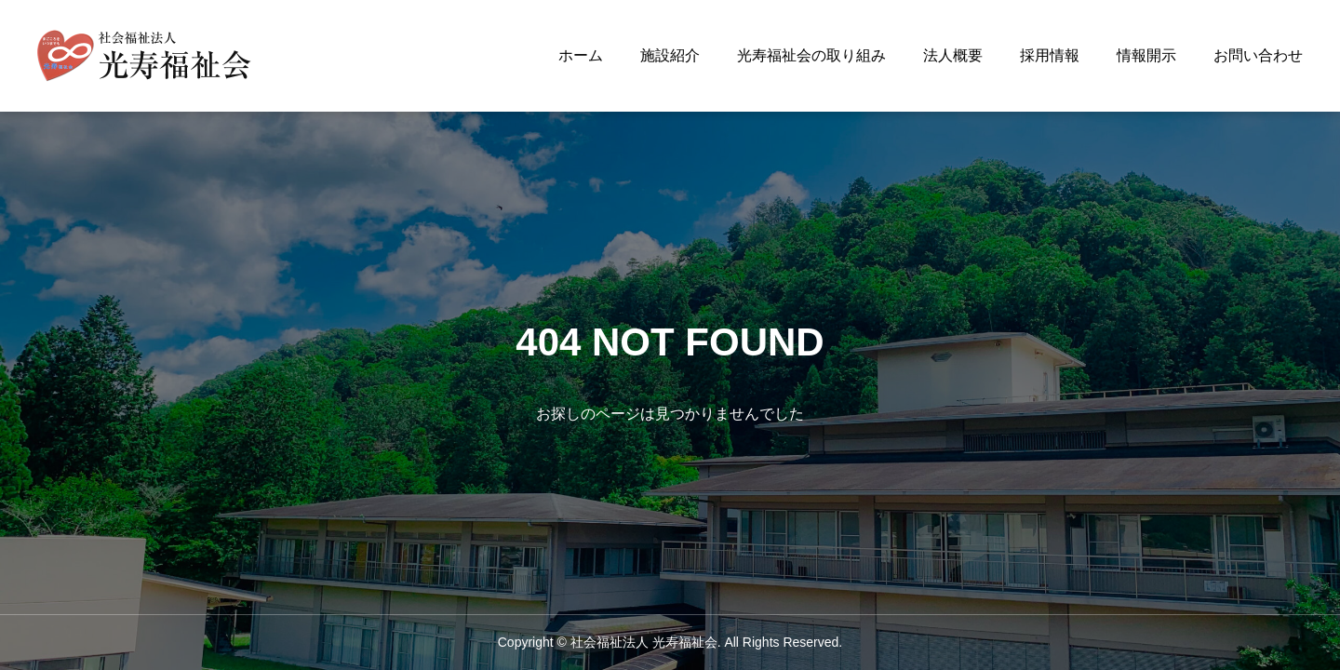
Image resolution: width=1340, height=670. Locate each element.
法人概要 (953, 55)
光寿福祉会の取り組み (811, 55)
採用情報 (1049, 55)
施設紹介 (670, 55)
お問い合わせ (1258, 55)
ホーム (580, 55)
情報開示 (1146, 55)
